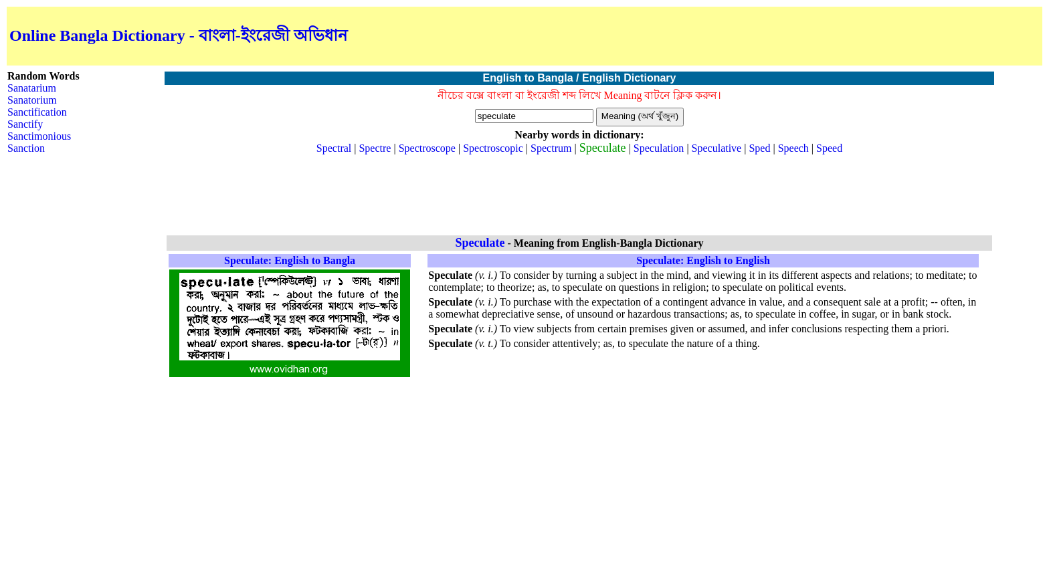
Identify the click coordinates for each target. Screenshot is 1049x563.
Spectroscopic (493, 148)
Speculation (659, 148)
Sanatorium (32, 100)
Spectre (375, 148)
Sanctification (37, 112)
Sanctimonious (39, 136)
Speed (829, 148)
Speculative (717, 148)
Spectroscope (427, 148)
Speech (793, 148)
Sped (759, 148)
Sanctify (25, 124)
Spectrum (551, 148)
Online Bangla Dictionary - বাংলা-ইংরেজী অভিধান (178, 35)
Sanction (26, 148)
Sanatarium (31, 88)
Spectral (333, 148)
